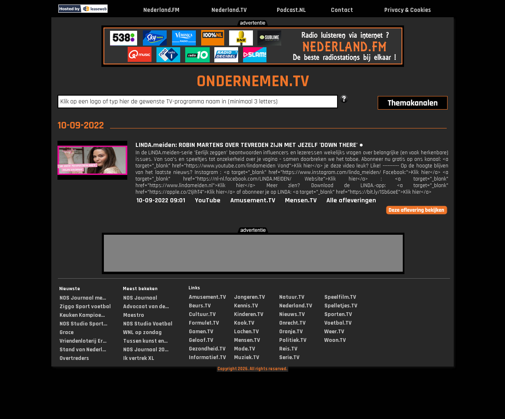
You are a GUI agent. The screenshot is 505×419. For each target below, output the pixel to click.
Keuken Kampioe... (82, 315)
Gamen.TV (201, 331)
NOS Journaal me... (83, 298)
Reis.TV (288, 349)
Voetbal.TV (337, 323)
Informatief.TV (207, 357)
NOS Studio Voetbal (147, 323)
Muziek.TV (246, 357)
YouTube (207, 200)
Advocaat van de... (146, 306)
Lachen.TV (246, 331)
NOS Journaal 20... (145, 349)
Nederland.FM (161, 10)
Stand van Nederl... (83, 349)
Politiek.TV (292, 340)
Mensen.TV (301, 200)
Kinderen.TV (248, 314)
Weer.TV (334, 331)
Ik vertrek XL (138, 358)
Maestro (133, 315)
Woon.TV (335, 340)
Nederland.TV (229, 10)
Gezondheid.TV (207, 349)
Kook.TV (244, 323)
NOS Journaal (140, 298)
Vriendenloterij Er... (83, 341)
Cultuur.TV (202, 314)
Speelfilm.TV (340, 297)
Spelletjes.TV (340, 305)
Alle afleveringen (351, 200)
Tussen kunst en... (145, 341)
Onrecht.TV (292, 323)
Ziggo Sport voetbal (85, 306)
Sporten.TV (338, 314)
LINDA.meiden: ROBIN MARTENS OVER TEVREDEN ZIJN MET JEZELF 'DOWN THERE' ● (249, 145)
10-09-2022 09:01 (160, 200)
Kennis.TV (246, 305)
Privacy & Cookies (407, 10)
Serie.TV (289, 357)
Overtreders (74, 358)
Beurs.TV (200, 305)
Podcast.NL (291, 10)
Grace (66, 332)
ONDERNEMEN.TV (253, 81)
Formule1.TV (204, 323)
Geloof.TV (201, 340)
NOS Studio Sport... (83, 323)
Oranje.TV (291, 331)
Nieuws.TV (292, 314)
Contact (342, 10)
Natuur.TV (291, 297)
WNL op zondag (142, 332)
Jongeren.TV (249, 297)
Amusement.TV (252, 200)
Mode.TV (244, 349)
